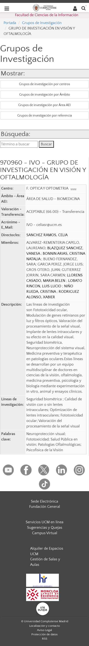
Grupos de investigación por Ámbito (44, 95)
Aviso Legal (44, 630)
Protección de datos (44, 634)
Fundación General (44, 506)
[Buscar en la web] (83, 8)
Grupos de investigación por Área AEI (44, 105)
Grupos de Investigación (42, 23)
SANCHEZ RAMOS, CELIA (47, 235)
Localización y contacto (44, 625)
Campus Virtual (44, 533)
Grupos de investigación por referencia (44, 115)
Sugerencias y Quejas (44, 527)
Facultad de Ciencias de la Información (46, 15)
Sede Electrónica (44, 501)
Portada (10, 23)
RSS (44, 638)
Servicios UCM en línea (44, 522)
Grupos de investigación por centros (44, 84)
